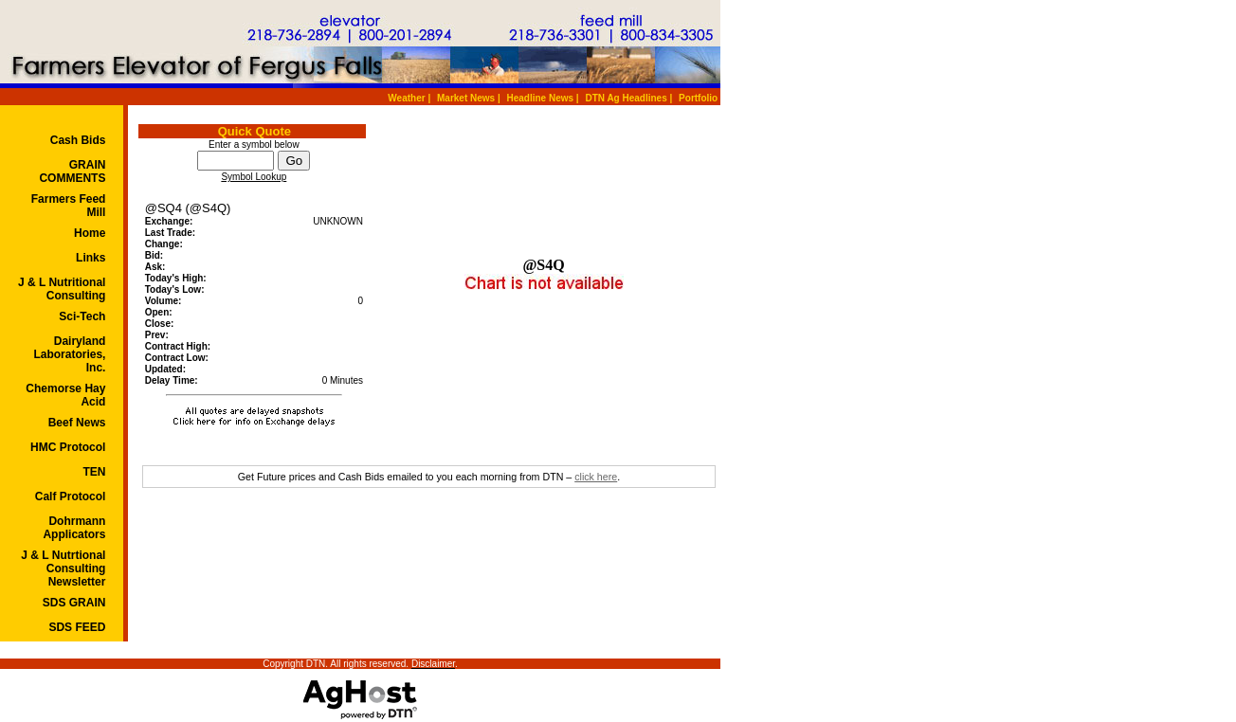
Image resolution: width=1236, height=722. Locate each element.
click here (595, 476)
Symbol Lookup (253, 176)
